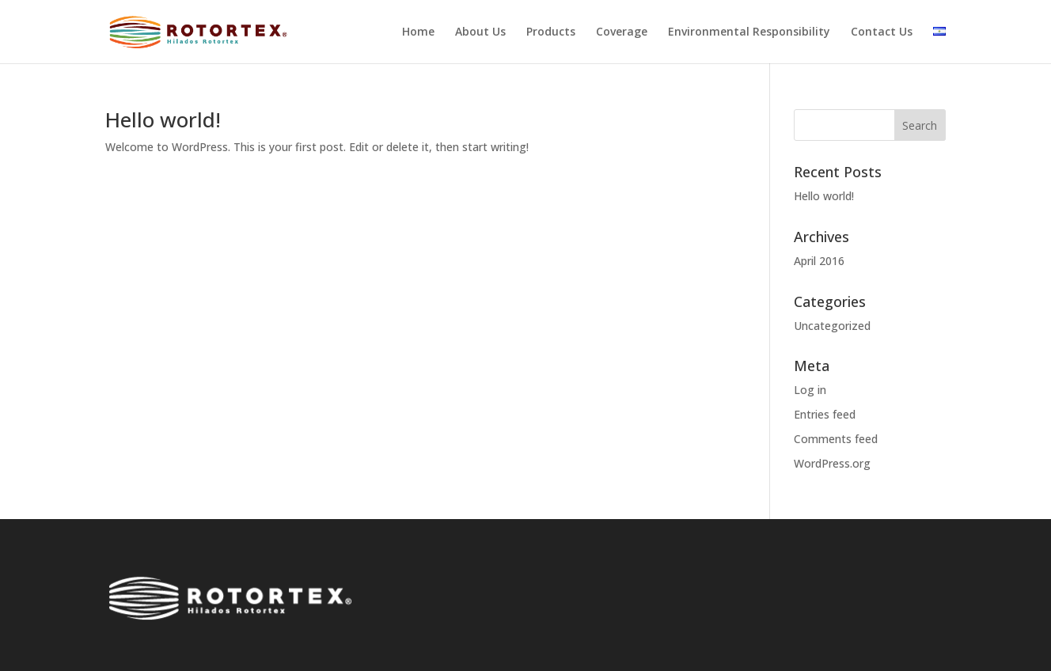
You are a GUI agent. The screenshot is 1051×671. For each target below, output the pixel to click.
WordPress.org (832, 463)
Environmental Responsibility (749, 32)
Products (550, 32)
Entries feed (825, 414)
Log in (810, 389)
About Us (480, 32)
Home (418, 32)
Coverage (621, 32)
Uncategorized (832, 325)
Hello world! (163, 119)
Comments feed (836, 438)
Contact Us (882, 32)
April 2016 (819, 260)
